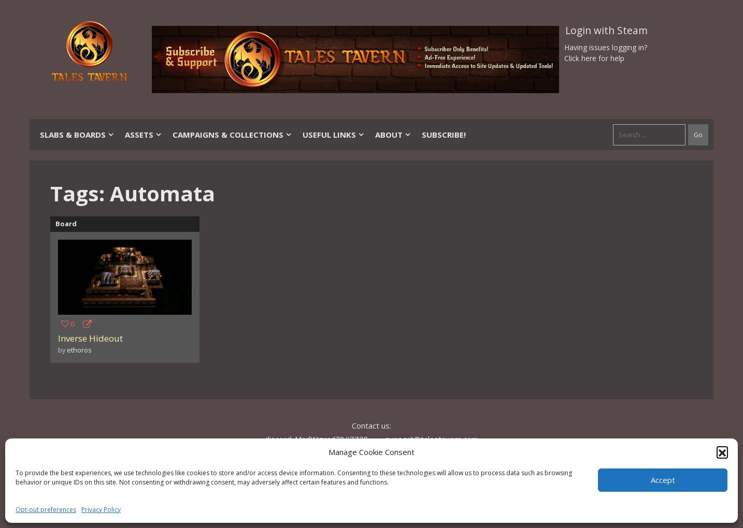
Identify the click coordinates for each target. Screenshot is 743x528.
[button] (722, 452)
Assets (143, 134)
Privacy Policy (101, 509)
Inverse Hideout (90, 338)
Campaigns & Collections (232, 134)
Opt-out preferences (46, 509)
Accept (663, 480)
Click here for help (594, 58)
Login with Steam (606, 30)
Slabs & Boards (77, 134)
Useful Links (334, 134)
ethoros (79, 350)
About (393, 134)
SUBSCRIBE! (444, 134)
